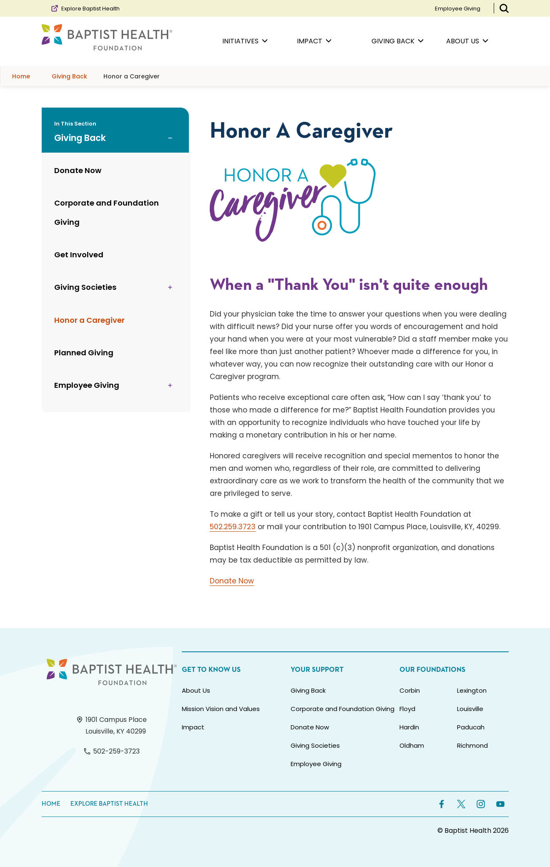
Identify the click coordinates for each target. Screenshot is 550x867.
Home (51, 804)
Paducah (471, 727)
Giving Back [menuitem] (398, 41)
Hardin (409, 727)
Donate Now (232, 581)
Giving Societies (315, 745)
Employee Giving (457, 8)
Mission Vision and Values (221, 708)
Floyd (407, 708)
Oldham (411, 745)
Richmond (472, 745)
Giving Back (308, 690)
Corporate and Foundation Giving (342, 708)
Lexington (472, 690)
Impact (193, 727)
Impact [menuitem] (314, 41)
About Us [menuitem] (467, 41)
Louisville (470, 708)
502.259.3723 (233, 527)
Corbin (409, 690)
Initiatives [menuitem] (245, 41)
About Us (196, 690)
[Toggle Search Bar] (504, 8)
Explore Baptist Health (85, 8)
